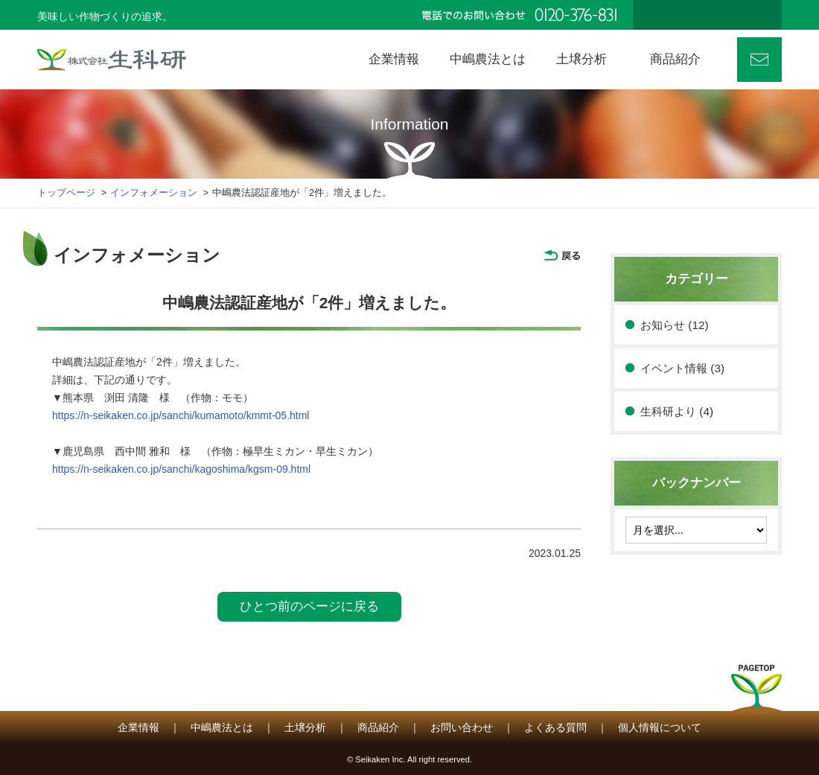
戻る (562, 255)
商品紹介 (378, 727)
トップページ (66, 193)
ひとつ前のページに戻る (309, 606)
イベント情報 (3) (682, 368)
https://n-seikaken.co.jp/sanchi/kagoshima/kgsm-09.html (181, 469)
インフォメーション (153, 193)
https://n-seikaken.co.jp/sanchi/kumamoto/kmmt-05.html (180, 415)
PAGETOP (756, 692)
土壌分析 (305, 727)
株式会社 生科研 (111, 59)
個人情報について (659, 727)
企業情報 (138, 727)
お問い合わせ (759, 59)
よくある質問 (555, 727)
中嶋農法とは (222, 727)
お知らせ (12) (674, 325)
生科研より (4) (676, 411)
